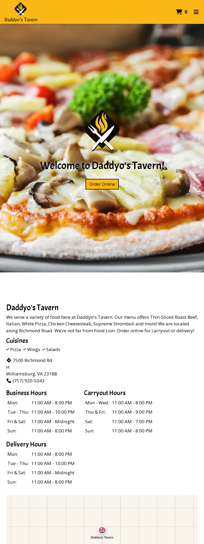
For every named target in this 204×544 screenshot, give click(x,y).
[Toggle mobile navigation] (196, 11)
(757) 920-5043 (25, 381)
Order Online (102, 184)
